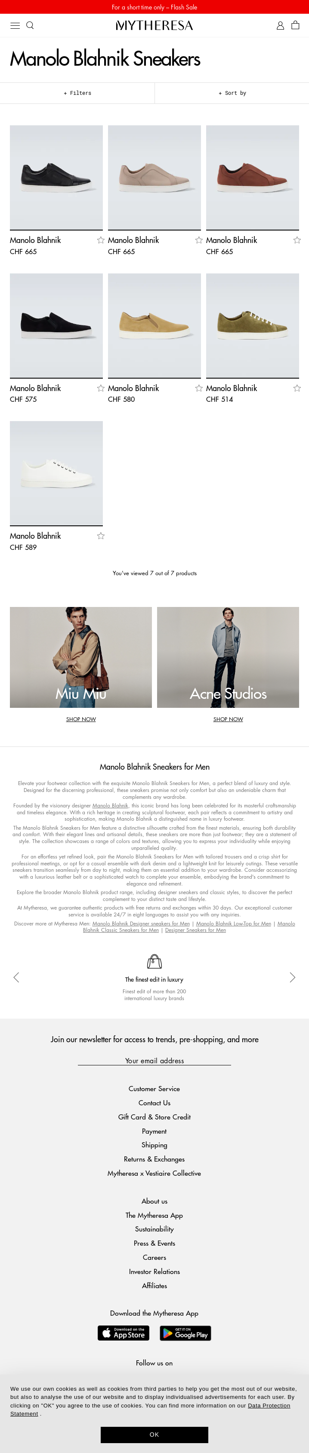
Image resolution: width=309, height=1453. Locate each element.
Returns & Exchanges (154, 1159)
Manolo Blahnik (110, 805)
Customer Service (154, 1088)
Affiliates (154, 1285)
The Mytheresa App (154, 1215)
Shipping (154, 1145)
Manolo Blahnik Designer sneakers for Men (141, 923)
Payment (154, 1131)
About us (154, 1201)
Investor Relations (154, 1271)
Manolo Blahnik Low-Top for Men (233, 923)
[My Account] (280, 25)
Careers (154, 1257)
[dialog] (154, 1413)
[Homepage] (154, 25)
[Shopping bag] (295, 25)
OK (155, 1434)
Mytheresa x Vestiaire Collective (154, 1173)
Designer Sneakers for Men (195, 930)
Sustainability (154, 1229)
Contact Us (154, 1102)
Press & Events (154, 1243)
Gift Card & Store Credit (154, 1117)
